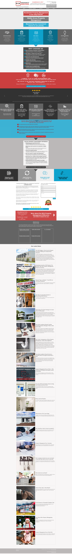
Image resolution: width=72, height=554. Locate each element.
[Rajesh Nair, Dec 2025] (19, 101)
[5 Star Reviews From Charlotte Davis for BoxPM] (41, 101)
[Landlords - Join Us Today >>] (51, 5)
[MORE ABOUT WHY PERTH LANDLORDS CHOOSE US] (36, 71)
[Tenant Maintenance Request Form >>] (51, 6)
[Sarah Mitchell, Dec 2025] (20, 101)
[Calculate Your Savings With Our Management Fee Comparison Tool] (36, 136)
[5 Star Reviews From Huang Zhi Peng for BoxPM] (42, 101)
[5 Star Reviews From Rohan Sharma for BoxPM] (52, 101)
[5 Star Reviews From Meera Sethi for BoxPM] (43, 101)
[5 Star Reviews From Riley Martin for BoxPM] (54, 101)
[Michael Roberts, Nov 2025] (21, 101)
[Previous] (4, 96)
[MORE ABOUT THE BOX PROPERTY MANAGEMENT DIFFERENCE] (36, 86)
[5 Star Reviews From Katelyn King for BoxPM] (31, 101)
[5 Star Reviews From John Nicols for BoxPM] (55, 101)
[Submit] (54, 198)
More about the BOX (38, 213)
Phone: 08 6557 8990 (53, 3)
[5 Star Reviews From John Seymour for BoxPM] (32, 101)
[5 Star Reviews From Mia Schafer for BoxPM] (53, 101)
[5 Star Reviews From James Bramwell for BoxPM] (30, 101)
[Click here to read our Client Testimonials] (36, 209)
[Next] (67, 96)
